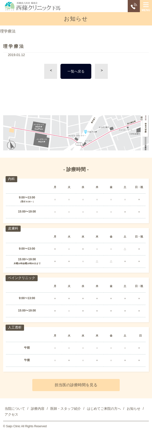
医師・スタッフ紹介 (65, 408)
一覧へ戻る (76, 71)
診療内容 (37, 408)
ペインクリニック (21, 278)
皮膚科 (13, 228)
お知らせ (133, 408)
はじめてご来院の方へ (104, 408)
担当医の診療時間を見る (76, 385)
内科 (11, 179)
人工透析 (15, 327)
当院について (15, 408)
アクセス (11, 414)
